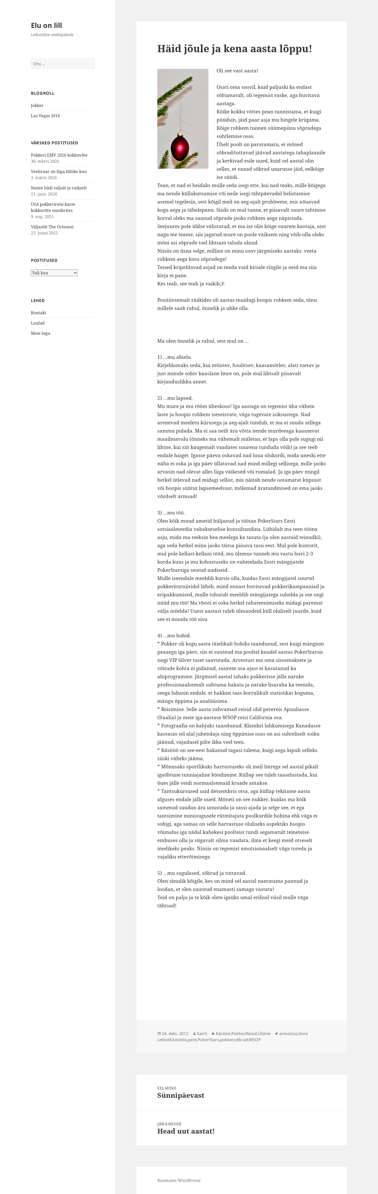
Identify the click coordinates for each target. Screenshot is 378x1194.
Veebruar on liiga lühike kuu (59, 171)
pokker (226, 1039)
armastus (288, 1033)
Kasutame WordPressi (178, 1180)
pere (192, 1039)
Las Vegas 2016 (45, 116)
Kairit (202, 1033)
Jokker (37, 105)
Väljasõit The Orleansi (52, 227)
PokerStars (208, 1039)
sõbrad (241, 1039)
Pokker (237, 1033)
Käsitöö (223, 1033)
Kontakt (38, 313)
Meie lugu (40, 333)
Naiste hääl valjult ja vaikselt (59, 188)
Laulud (38, 323)
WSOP (255, 1039)
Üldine (264, 1033)
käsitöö (179, 1039)
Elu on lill (46, 25)
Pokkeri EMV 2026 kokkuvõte (59, 155)
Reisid (251, 1033)
